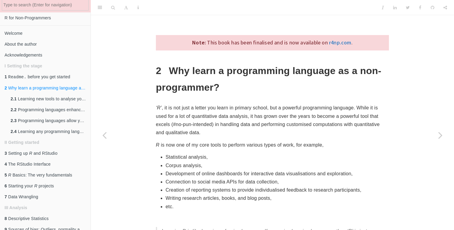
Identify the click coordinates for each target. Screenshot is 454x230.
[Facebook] (420, 7)
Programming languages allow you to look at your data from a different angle (50, 121)
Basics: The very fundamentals (38, 175)
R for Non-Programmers (28, 17)
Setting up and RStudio (31, 153)
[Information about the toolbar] (138, 7)
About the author (21, 44)
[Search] (113, 7)
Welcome (14, 33)
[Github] (432, 7)
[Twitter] (407, 7)
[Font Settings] (126, 7)
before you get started (37, 77)
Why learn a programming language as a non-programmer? (47, 88)
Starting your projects (29, 186)
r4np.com (340, 42)
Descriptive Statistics (27, 219)
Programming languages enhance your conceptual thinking (50, 110)
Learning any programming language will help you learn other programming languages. (50, 132)
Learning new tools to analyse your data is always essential (50, 99)
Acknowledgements (23, 55)
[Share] (445, 7)
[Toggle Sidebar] (100, 7)
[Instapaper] (383, 7)
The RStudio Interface (28, 164)
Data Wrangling (21, 197)
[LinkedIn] (395, 7)
